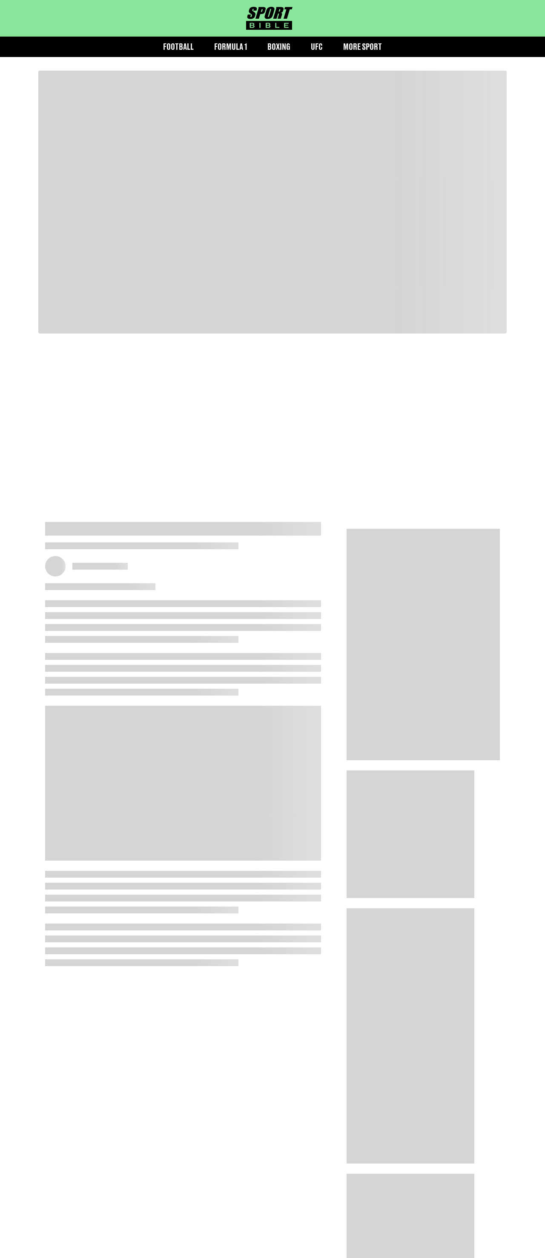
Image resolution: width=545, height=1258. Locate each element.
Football (178, 46)
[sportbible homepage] (269, 18)
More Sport (362, 46)
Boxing (278, 46)
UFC (317, 46)
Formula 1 (230, 46)
